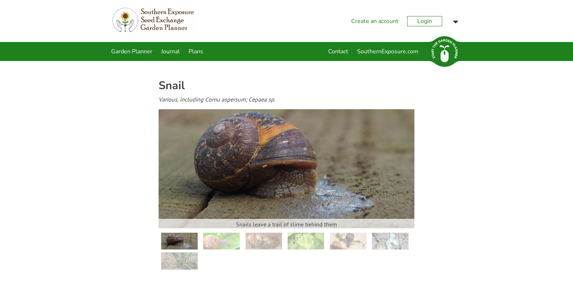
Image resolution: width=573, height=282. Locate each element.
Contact (338, 51)
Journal (170, 51)
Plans (196, 51)
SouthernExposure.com (387, 51)
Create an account (374, 21)
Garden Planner (131, 51)
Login (424, 21)
